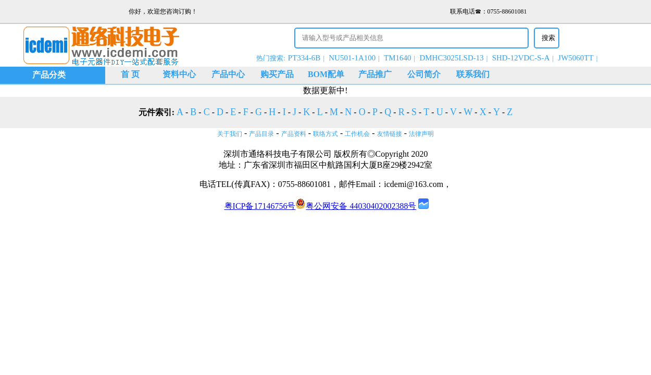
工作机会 (357, 134)
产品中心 (228, 74)
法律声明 (421, 134)
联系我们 (473, 74)
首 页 (130, 74)
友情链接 (389, 134)
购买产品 (277, 74)
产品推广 (375, 74)
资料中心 (179, 74)
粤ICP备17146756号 (260, 206)
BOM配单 (326, 74)
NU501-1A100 (352, 58)
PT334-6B (304, 58)
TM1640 (397, 58)
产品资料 (293, 134)
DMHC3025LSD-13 (451, 58)
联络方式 (325, 134)
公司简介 (424, 74)
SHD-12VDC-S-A (521, 58)
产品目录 (261, 134)
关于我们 (229, 134)
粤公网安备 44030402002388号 (355, 206)
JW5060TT (575, 58)
